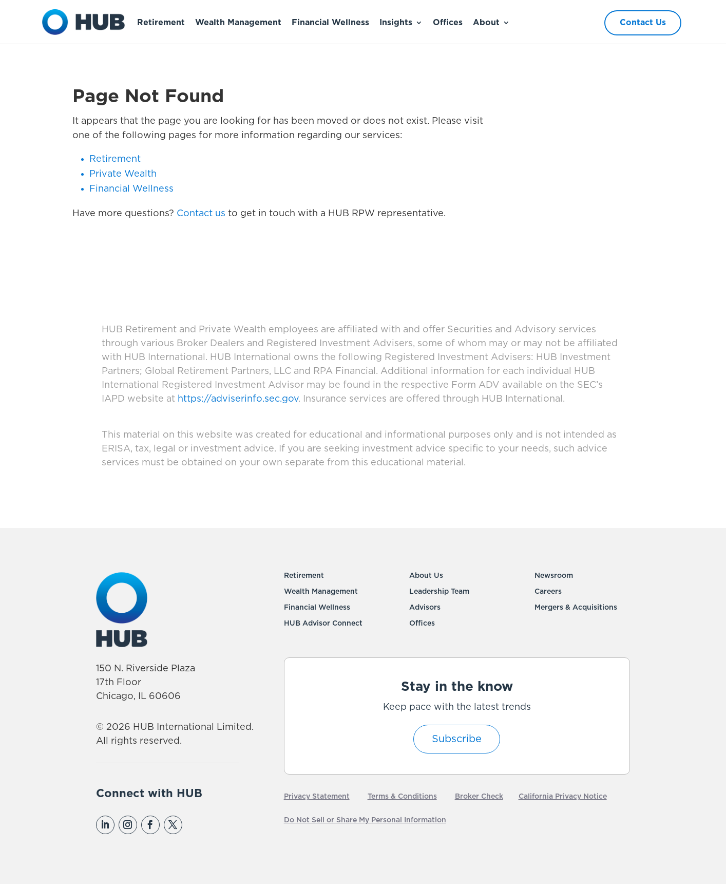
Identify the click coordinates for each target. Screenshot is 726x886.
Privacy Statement (317, 796)
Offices (448, 22)
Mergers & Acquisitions (575, 607)
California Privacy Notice (563, 796)
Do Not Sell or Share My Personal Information (365, 820)
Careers (548, 591)
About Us (426, 575)
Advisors (425, 607)
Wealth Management (238, 22)
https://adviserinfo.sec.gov (236, 399)
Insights (395, 22)
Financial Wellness (330, 22)
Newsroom (553, 575)
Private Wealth (123, 174)
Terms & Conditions (402, 796)
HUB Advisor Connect (323, 623)
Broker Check (479, 796)
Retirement (161, 22)
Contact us (201, 213)
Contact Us (643, 22)
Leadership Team (439, 591)
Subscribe (457, 739)
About (486, 22)
